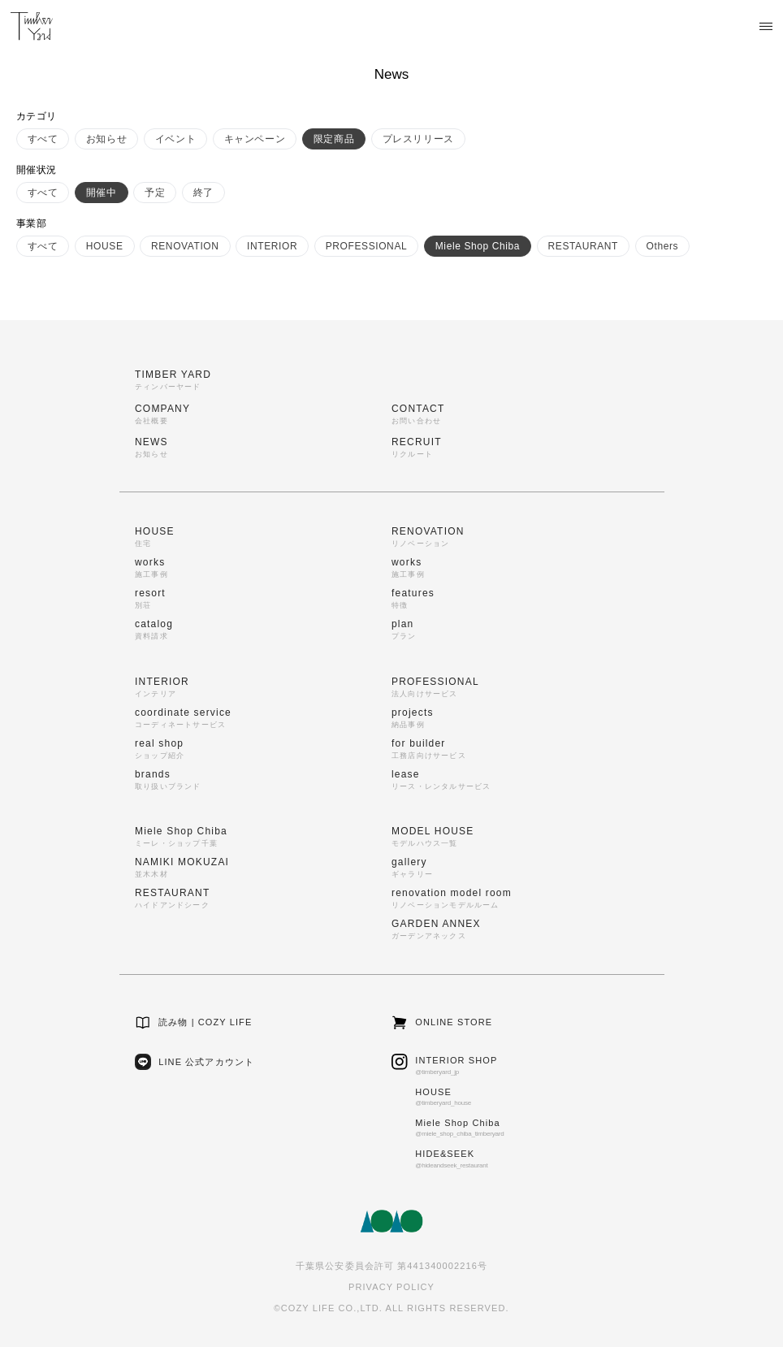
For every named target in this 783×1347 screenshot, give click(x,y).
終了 (203, 192)
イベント (175, 139)
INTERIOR (272, 246)
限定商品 (334, 139)
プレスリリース (418, 139)
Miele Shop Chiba (477, 246)
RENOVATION (185, 246)
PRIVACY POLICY (391, 1287)
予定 (155, 192)
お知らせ (106, 139)
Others (663, 246)
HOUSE (104, 246)
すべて (43, 139)
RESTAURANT (583, 246)
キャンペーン (255, 139)
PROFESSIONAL (367, 246)
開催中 (101, 192)
